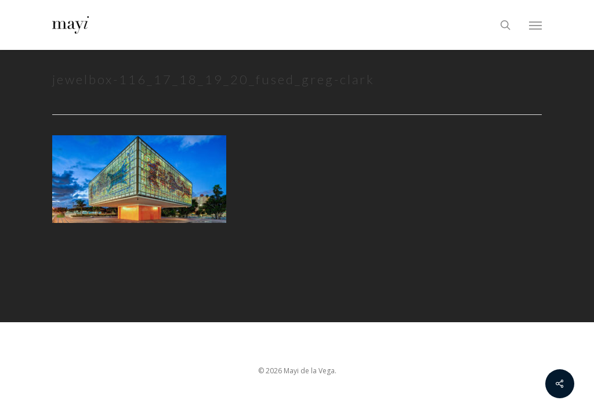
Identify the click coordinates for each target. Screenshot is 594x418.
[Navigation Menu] (535, 25)
